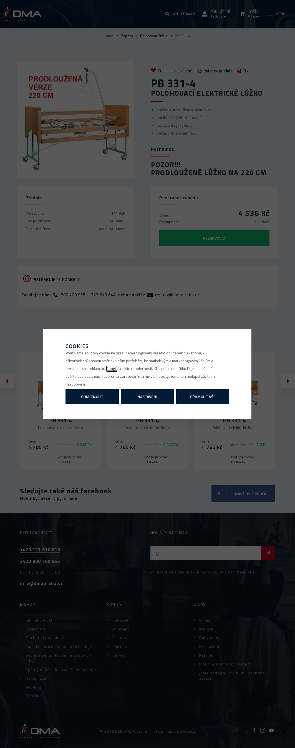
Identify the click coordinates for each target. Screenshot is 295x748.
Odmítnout (92, 396)
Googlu (112, 368)
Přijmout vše (203, 396)
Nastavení (147, 396)
